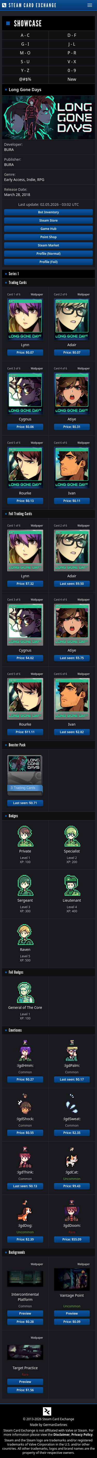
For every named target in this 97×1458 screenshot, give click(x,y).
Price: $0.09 (71, 1322)
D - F (72, 35)
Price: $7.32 (25, 583)
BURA (9, 149)
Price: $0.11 (71, 501)
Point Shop (48, 237)
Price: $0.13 (25, 501)
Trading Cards (18, 282)
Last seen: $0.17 (72, 1079)
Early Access (14, 179)
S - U (25, 61)
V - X (72, 61)
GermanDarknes (55, 1425)
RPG (40, 179)
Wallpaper (37, 294)
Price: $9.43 (71, 1186)
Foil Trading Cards (20, 513)
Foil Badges (16, 972)
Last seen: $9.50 (72, 583)
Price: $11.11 (25, 732)
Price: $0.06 (25, 427)
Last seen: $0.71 (25, 803)
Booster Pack (17, 744)
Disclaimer (62, 1434)
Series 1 (14, 273)
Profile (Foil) (49, 262)
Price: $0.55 (25, 1133)
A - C (25, 35)
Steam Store (48, 220)
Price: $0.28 (25, 1322)
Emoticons (15, 1030)
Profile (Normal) (48, 253)
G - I (25, 44)
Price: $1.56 (25, 1390)
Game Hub (49, 229)
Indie (31, 179)
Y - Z (25, 70)
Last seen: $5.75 (72, 658)
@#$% (25, 79)
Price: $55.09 (71, 1239)
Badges (13, 815)
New (72, 79)
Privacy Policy (82, 1434)
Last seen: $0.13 (25, 1186)
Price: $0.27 (25, 1079)
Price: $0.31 (71, 427)
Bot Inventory (48, 212)
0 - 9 (72, 70)
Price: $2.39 (25, 1239)
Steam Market (48, 245)
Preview (25, 1313)
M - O (25, 53)
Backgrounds (17, 1252)
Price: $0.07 (25, 352)
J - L (72, 44)
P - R (72, 53)
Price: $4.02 (25, 658)
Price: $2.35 (71, 1133)
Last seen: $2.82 (72, 732)
